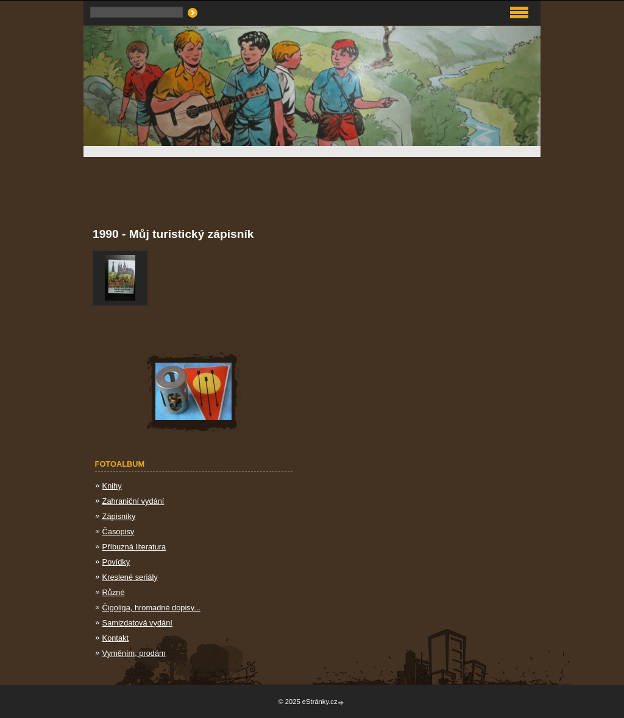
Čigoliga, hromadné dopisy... (151, 607)
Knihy (112, 485)
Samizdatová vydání (137, 622)
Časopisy (118, 531)
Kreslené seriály (130, 577)
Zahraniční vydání (133, 501)
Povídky (116, 561)
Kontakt (115, 638)
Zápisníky (119, 516)
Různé (113, 592)
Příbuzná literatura (134, 546)
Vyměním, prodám (134, 653)
